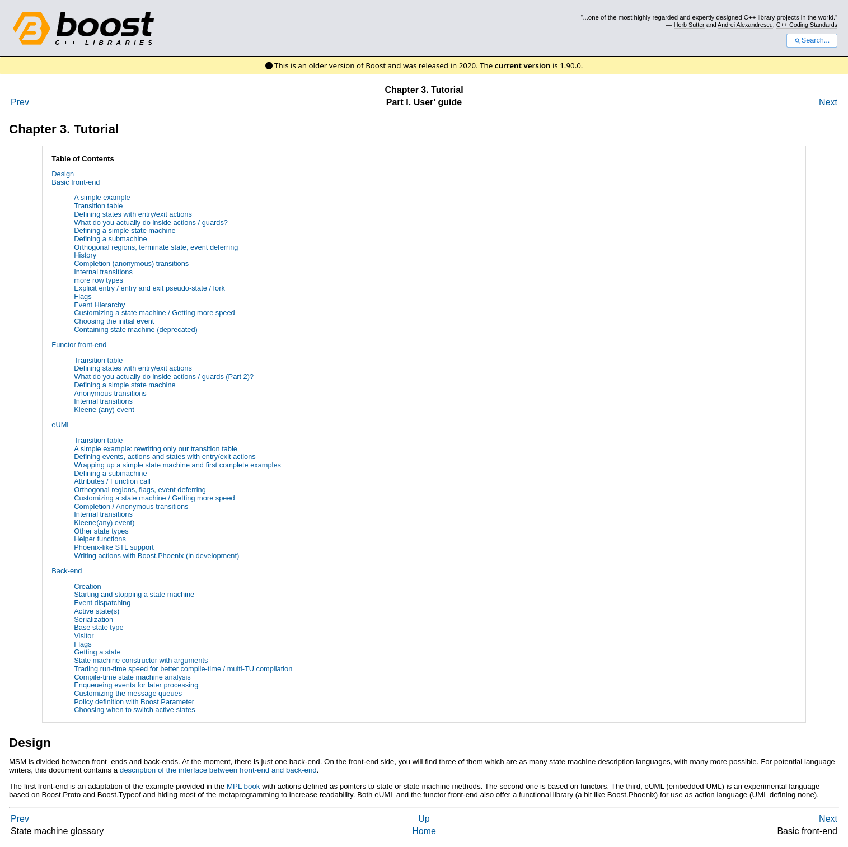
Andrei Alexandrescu (745, 24)
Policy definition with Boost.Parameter (134, 702)
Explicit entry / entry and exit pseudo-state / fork (149, 288)
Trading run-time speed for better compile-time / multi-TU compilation (183, 669)
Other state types (101, 531)
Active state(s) (96, 611)
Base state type (98, 627)
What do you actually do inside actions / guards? (151, 222)
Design (62, 174)
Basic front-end (75, 182)
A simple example (102, 197)
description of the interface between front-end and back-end (218, 770)
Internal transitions (103, 272)
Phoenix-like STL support (114, 547)
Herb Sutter (689, 24)
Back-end (66, 571)
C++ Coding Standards (806, 24)
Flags (82, 296)
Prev (20, 102)
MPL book (243, 786)
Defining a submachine (110, 239)
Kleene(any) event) (104, 522)
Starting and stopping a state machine (134, 594)
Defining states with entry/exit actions (133, 214)
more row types (98, 280)
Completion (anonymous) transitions (131, 263)
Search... (812, 40)
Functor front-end (78, 344)
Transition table (98, 206)
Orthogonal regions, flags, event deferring (139, 489)
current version (523, 65)
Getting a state (97, 652)
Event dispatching (102, 602)
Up (423, 818)
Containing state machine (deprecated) (136, 329)
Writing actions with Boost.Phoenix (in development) (156, 555)
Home (424, 831)
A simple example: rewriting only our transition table (155, 448)
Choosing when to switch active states (134, 709)
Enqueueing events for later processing (136, 685)
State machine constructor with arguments (141, 660)
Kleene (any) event (104, 409)
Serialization (93, 619)
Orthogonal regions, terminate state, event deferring (156, 247)
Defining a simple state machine (124, 230)
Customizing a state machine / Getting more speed (154, 312)
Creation (87, 586)
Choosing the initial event (114, 321)
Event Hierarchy (99, 305)
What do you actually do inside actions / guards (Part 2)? (164, 376)
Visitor (83, 635)
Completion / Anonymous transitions (131, 506)
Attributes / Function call (112, 481)
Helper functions (99, 539)
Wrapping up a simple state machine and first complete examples (177, 465)
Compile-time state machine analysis (132, 677)
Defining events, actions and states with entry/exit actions (164, 456)
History (85, 255)
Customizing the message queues (128, 693)
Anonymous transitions (110, 393)
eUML (61, 424)
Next (828, 102)
